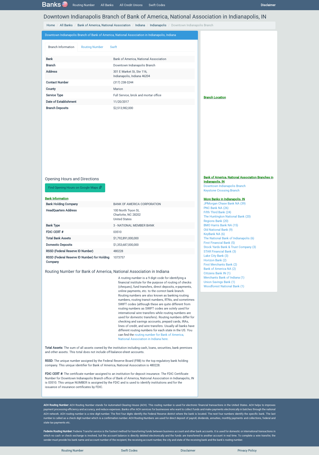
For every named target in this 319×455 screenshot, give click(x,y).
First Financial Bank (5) (219, 243)
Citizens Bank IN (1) (217, 273)
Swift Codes (157, 5)
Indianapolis (158, 25)
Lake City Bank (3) (216, 256)
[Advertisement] (120, 144)
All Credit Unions (131, 5)
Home (51, 25)
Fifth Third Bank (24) (217, 212)
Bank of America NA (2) (220, 269)
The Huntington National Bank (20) (227, 216)
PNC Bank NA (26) (216, 208)
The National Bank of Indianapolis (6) (229, 238)
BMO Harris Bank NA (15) (221, 225)
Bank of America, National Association (104, 25)
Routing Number (84, 5)
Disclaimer (188, 450)
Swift (113, 47)
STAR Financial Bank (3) (220, 251)
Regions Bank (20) (216, 221)
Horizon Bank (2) (215, 260)
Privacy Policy (247, 450)
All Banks (107, 5)
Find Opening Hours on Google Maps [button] (75, 187)
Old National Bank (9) (218, 230)
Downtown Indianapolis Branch (225, 186)
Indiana (140, 25)
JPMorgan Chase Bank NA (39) (225, 203)
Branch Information (61, 47)
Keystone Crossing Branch (221, 190)
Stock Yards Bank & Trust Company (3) (230, 247)
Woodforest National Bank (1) (224, 286)
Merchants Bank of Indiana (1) (224, 277)
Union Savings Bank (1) (219, 282)
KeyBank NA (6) (214, 234)
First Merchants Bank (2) (220, 264)
